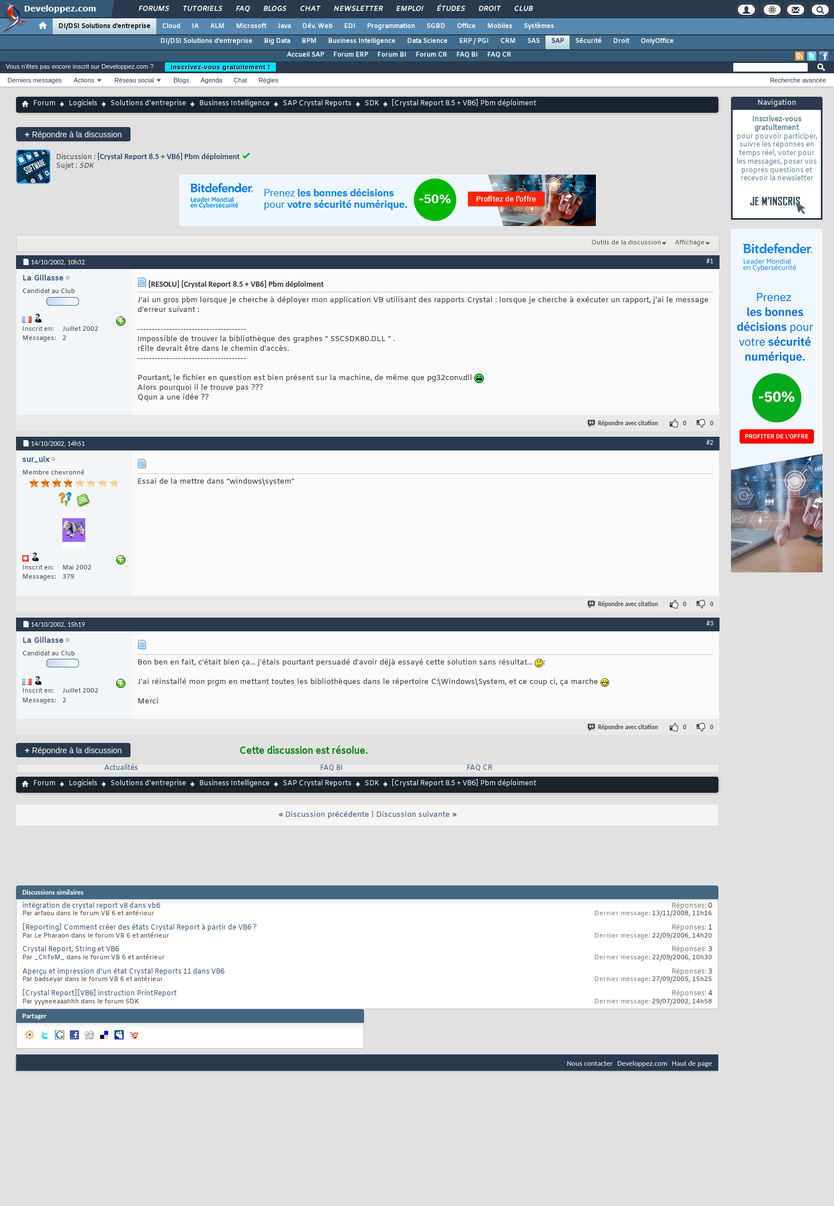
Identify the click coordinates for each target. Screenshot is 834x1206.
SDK (372, 103)
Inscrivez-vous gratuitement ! (220, 67)
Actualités (121, 768)
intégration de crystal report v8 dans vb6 (91, 906)
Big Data (277, 41)
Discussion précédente (327, 815)
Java (284, 26)
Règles (268, 80)
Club (522, 9)
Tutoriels (202, 9)
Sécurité (588, 41)
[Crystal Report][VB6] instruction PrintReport (99, 993)
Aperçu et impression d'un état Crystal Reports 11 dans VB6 (123, 971)
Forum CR (431, 55)
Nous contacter (589, 1063)
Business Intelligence (362, 41)
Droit (489, 9)
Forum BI (391, 55)
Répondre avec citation (623, 423)
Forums (153, 9)
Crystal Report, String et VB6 (70, 949)
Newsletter (357, 9)
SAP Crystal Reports (317, 103)
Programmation (391, 26)
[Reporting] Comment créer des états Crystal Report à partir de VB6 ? (139, 927)
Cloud (171, 26)
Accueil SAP (305, 55)
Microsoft (251, 26)
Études (450, 9)
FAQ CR (499, 55)
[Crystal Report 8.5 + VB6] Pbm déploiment (168, 156)
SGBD (435, 26)
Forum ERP (350, 55)
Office (466, 26)
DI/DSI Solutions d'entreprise (104, 26)
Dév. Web (317, 26)
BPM (309, 41)
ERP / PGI (474, 41)
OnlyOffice (657, 41)
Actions (84, 80)
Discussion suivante (413, 815)
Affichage (690, 243)
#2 (709, 442)
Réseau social (134, 80)
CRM (508, 41)
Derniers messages (34, 80)
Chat (309, 9)
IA (195, 26)
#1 (709, 261)
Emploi (409, 9)
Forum (44, 103)
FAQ (242, 9)
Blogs (274, 9)
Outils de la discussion (626, 243)
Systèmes (539, 26)
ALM (217, 26)
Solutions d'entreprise (148, 103)
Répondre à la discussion (73, 134)
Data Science (427, 41)
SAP (557, 41)
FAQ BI (467, 55)
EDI (349, 26)
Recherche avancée (798, 80)
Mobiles (499, 26)
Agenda (211, 80)
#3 (709, 623)
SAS (533, 41)
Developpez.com (642, 1063)
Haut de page (692, 1063)
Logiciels (83, 103)
